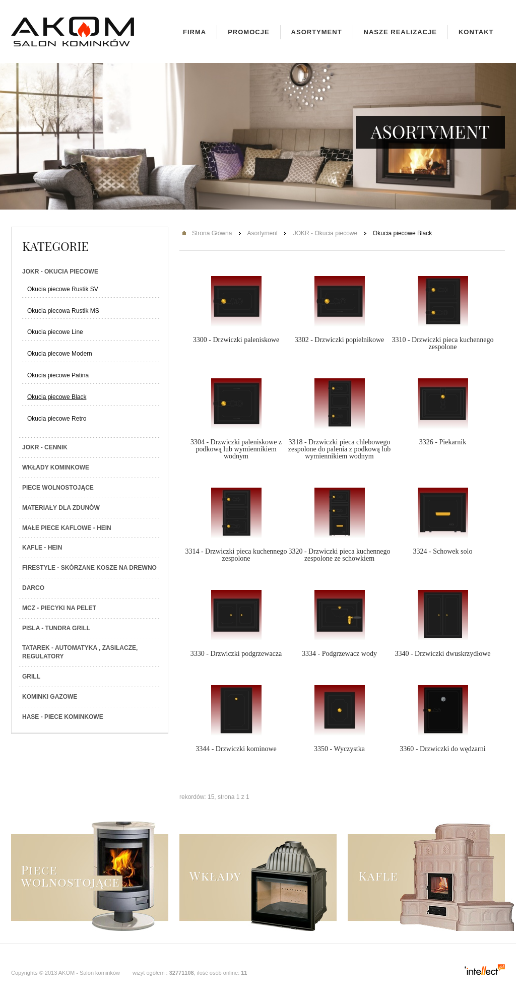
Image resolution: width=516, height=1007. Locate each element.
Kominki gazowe (49, 696)
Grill (31, 676)
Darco (33, 587)
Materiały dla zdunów (61, 507)
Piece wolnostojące (58, 487)
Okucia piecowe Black (56, 396)
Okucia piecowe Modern (59, 353)
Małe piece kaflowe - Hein (66, 527)
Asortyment (316, 32)
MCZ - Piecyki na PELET (59, 608)
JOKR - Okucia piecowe (60, 271)
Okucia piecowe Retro (56, 418)
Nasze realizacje (400, 32)
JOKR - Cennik (45, 447)
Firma (194, 32)
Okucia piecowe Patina (58, 375)
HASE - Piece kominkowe (62, 716)
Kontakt (476, 32)
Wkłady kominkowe (55, 467)
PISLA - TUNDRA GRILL (56, 628)
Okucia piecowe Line (55, 331)
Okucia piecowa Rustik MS (63, 310)
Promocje (248, 32)
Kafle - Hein (42, 547)
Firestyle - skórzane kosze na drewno (89, 567)
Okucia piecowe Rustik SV (62, 289)
